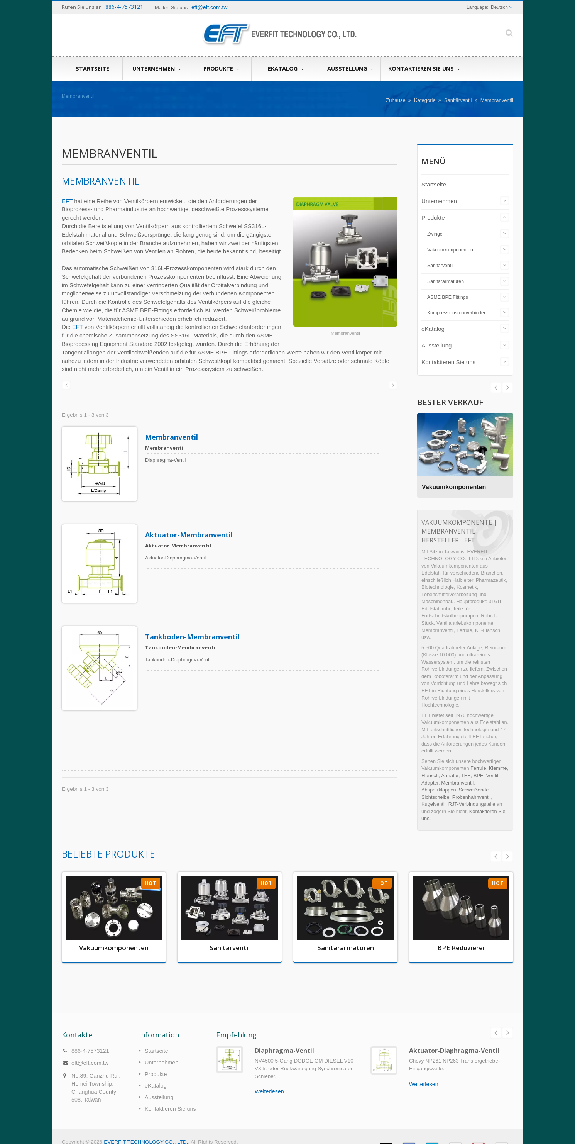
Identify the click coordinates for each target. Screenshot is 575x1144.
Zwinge (435, 234)
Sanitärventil (458, 100)
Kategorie (425, 100)
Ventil (492, 775)
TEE (466, 775)
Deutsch (499, 7)
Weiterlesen (269, 1080)
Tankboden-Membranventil (196, 613)
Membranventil (175, 437)
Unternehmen (157, 69)
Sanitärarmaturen (445, 281)
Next (496, 387)
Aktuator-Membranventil (192, 523)
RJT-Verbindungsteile (472, 804)
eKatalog (285, 69)
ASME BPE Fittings (447, 297)
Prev (507, 387)
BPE (479, 775)
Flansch (430, 775)
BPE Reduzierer (461, 947)
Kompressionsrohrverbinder (456, 312)
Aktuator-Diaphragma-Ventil (454, 1039)
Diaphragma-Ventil (284, 1039)
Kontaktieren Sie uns (424, 69)
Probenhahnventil (471, 797)
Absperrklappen (438, 790)
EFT (67, 201)
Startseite (92, 68)
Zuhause (396, 100)
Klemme (498, 768)
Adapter (429, 783)
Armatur (449, 775)
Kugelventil (433, 804)
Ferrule (478, 768)
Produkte (221, 69)
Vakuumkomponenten (450, 250)
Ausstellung (350, 69)
